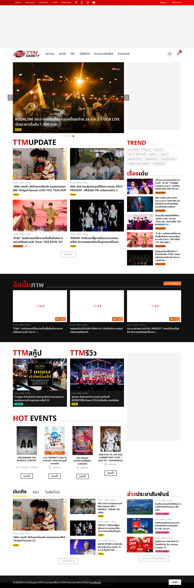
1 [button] (63, 136)
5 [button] (73, 136)
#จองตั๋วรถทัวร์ (168, 159)
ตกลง (174, 582)
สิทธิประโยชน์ (66, 2)
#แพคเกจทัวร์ (151, 159)
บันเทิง (62, 54)
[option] (68, 97)
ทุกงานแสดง (30, 2)
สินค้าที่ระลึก (43, 2)
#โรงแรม (146, 149)
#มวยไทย (159, 149)
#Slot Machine (137, 154)
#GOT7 (164, 154)
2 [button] (66, 136)
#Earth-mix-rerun (138, 163)
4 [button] (71, 136)
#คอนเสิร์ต (133, 149)
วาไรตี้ (54, 2)
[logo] (26, 54)
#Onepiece (159, 163)
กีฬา (73, 54)
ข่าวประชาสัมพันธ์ (103, 54)
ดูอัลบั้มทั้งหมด (171, 283)
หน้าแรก (18, 2)
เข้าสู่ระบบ (163, 2)
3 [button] (68, 136)
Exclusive (124, 54)
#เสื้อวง (153, 154)
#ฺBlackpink (134, 159)
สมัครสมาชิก (176, 2)
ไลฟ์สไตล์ (85, 54)
